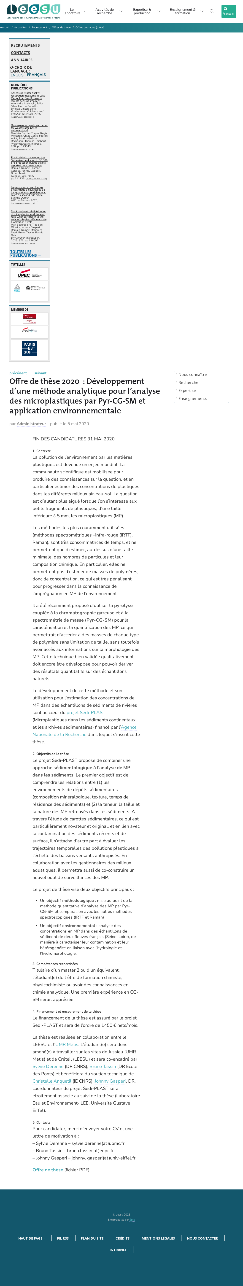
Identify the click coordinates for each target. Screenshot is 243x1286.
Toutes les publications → (25, 253)
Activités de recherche (108, 11)
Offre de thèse (47, 1170)
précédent (18, 373)
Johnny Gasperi (110, 1081)
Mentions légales (158, 1238)
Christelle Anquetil (51, 1081)
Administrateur (31, 423)
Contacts (20, 52)
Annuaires (21, 60)
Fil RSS (63, 1238)
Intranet (118, 1249)
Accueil (4, 27)
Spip (132, 1219)
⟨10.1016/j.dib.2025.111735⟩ (36, 179)
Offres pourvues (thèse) (90, 27)
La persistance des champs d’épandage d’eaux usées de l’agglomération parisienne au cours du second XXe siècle (28, 191)
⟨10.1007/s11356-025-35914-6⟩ (22, 117)
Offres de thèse (61, 27)
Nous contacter (202, 1238)
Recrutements (25, 45)
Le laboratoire (73, 11)
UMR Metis (66, 1044)
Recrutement (39, 27)
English (18, 75)
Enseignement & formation (186, 11)
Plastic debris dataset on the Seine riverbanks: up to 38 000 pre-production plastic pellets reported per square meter (29, 161)
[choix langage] (228, 11)
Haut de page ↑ (31, 1238)
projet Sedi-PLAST (86, 712)
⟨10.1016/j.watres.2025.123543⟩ (23, 149)
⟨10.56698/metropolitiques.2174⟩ (23, 203)
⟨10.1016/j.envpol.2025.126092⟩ (23, 243)
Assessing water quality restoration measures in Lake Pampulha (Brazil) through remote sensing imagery (28, 97)
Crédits (123, 1238)
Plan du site (92, 1238)
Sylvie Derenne (48, 1066)
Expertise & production (146, 11)
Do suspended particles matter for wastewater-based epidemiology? (29, 127)
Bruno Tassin (102, 1066)
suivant (40, 373)
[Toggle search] (212, 11)
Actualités (20, 27)
